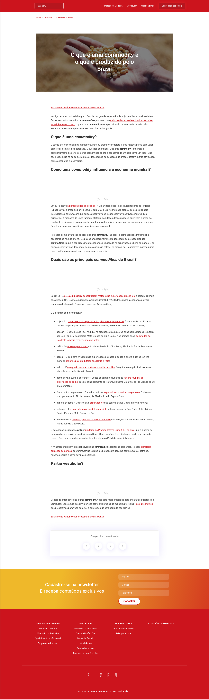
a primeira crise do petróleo (81, 205)
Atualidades (86, 643)
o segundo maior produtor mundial (88, 409)
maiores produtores (77, 346)
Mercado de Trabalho (48, 633)
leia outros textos (144, 504)
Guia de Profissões (85, 633)
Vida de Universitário (123, 628)
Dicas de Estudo (85, 638)
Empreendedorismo (48, 643)
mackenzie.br (124, 691)
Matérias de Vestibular (64, 18)
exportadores (97, 402)
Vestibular (132, 5)
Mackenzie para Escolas (85, 653)
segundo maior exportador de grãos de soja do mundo (96, 321)
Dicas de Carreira (48, 628)
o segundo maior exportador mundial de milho (91, 367)
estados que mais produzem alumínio (91, 419)
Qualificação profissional (48, 638)
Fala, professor (123, 633)
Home (38, 18)
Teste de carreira (85, 648)
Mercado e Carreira (113, 5)
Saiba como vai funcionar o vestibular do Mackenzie (77, 107)
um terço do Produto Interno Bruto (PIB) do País (110, 430)
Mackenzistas (147, 5)
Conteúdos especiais (172, 5)
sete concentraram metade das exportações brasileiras (99, 296)
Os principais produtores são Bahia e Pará (87, 361)
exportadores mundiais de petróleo (122, 392)
